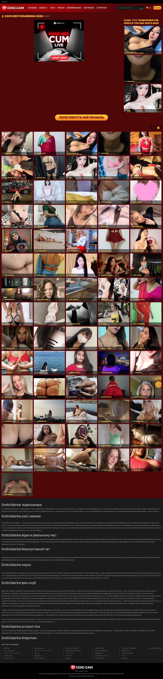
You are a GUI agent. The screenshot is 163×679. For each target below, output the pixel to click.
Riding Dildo (98, 653)
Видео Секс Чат (9, 658)
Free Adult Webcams (71, 648)
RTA (76, 671)
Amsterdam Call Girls (101, 655)
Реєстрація (157, 8)
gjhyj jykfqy (37, 655)
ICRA (86, 671)
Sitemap (37, 653)
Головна (32, 8)
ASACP (81, 671)
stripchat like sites (155, 648)
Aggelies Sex (126, 650)
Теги (52, 8)
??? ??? (124, 655)
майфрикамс (74, 8)
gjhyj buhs (125, 658)
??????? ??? (69, 653)
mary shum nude (9, 650)
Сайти (42, 8)
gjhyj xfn (68, 658)
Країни (61, 8)
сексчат (4, 2)
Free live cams (99, 658)
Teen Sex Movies (39, 658)
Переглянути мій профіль (81, 117)
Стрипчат (102, 8)
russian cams (8, 655)
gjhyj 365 (7, 648)
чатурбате (88, 8)
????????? (68, 655)
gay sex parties (39, 648)
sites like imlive (99, 648)
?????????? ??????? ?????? (43, 650)
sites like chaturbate (101, 650)
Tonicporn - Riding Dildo (129, 648)
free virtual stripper (127, 653)
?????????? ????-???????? (12, 653)
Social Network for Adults (73, 650)
